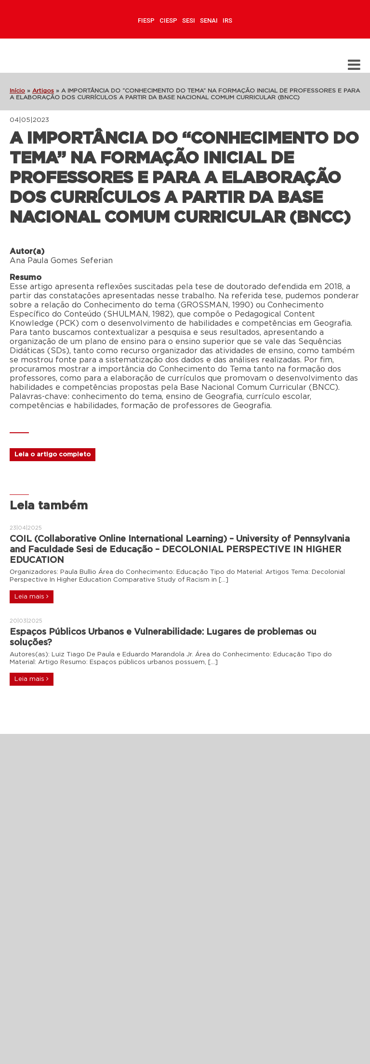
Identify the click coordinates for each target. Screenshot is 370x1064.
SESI (188, 20)
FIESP (146, 20)
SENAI (209, 20)
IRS (227, 20)
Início (17, 90)
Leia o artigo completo (52, 455)
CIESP (168, 20)
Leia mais (31, 596)
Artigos (43, 90)
